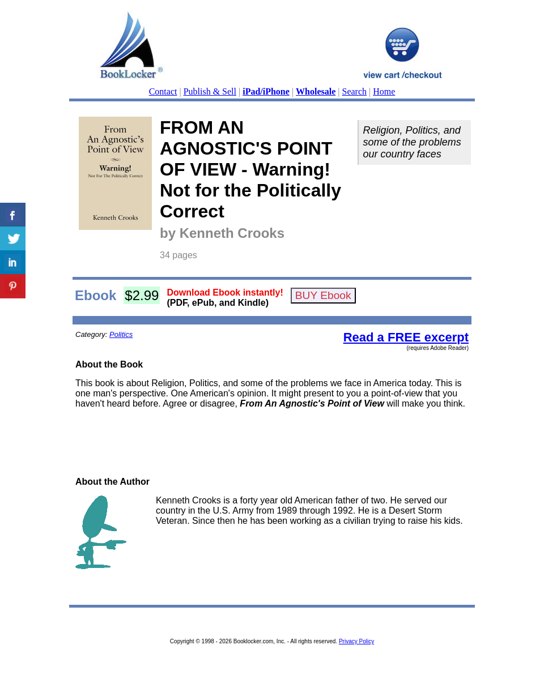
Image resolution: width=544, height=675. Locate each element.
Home (384, 91)
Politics (121, 334)
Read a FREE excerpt (406, 337)
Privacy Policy (356, 641)
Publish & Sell (210, 91)
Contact (163, 91)
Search (354, 91)
